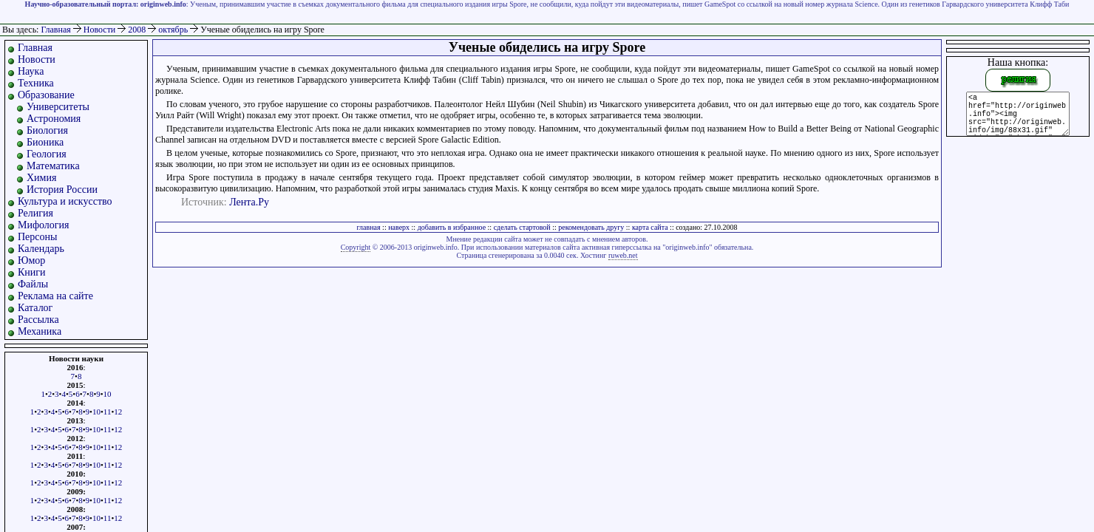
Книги (32, 272)
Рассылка (38, 319)
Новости (101, 29)
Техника (36, 83)
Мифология (43, 225)
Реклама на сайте (55, 295)
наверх (399, 227)
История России (62, 189)
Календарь (41, 248)
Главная (55, 29)
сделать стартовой (522, 227)
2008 (138, 29)
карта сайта (650, 227)
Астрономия (54, 118)
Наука (31, 71)
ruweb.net (623, 255)
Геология (47, 154)
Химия (41, 177)
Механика (39, 331)
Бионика (45, 142)
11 (107, 411)
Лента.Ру (249, 202)
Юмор (31, 260)
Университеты (58, 106)
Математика (53, 165)
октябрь (174, 29)
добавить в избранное (452, 227)
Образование (46, 94)
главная (368, 227)
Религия (35, 213)
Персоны (37, 236)
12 (118, 411)
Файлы (33, 284)
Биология (47, 130)
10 (107, 393)
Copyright (356, 247)
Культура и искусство (65, 201)
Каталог (35, 307)
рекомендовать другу (591, 227)
